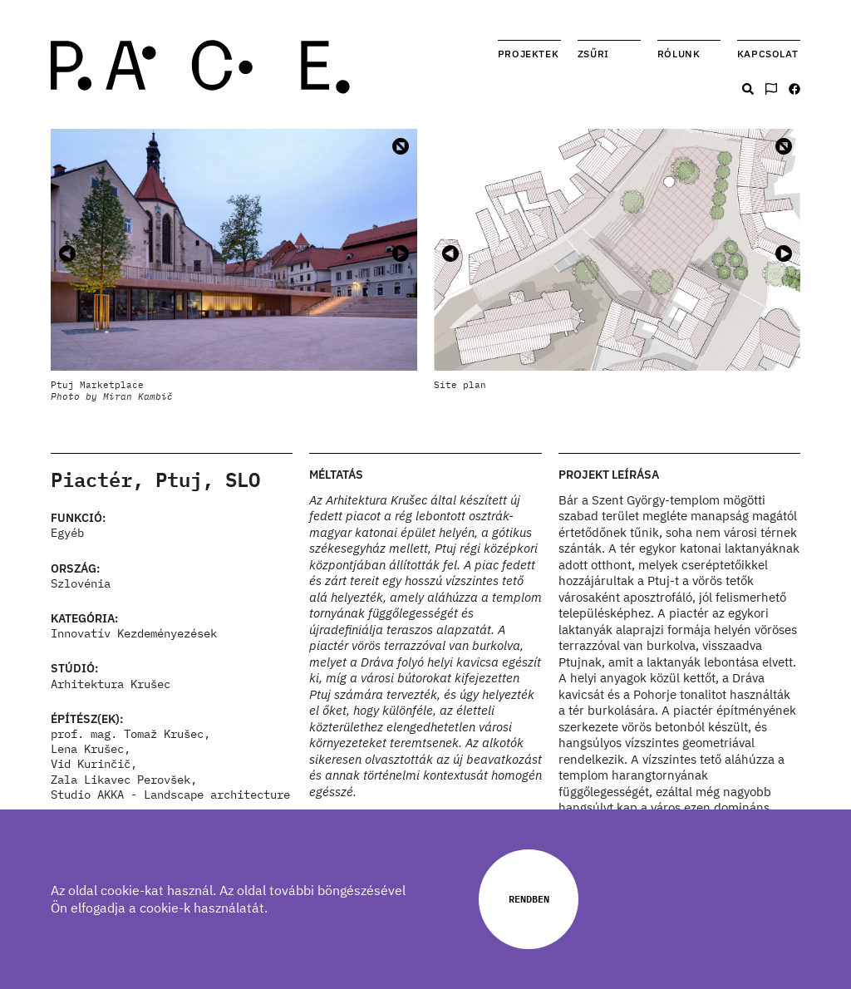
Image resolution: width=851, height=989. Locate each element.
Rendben (529, 898)
